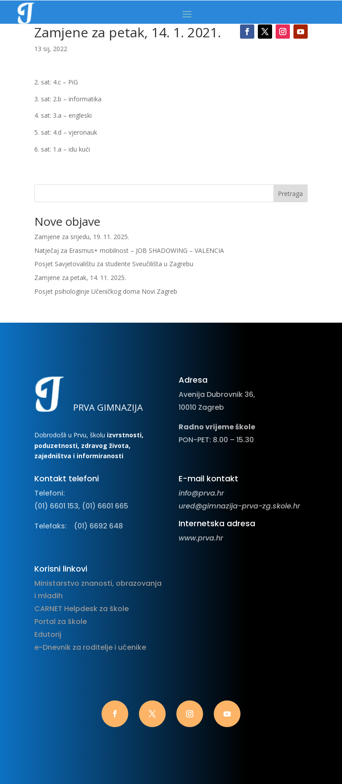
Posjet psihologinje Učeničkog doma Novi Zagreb (105, 291)
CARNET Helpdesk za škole (81, 609)
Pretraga (290, 193)
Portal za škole (60, 621)
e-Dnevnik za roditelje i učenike (90, 647)
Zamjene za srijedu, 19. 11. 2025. (81, 236)
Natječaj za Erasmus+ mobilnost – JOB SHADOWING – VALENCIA (129, 250)
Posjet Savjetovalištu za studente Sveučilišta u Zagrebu (113, 264)
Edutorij (47, 634)
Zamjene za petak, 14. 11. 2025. (80, 277)
